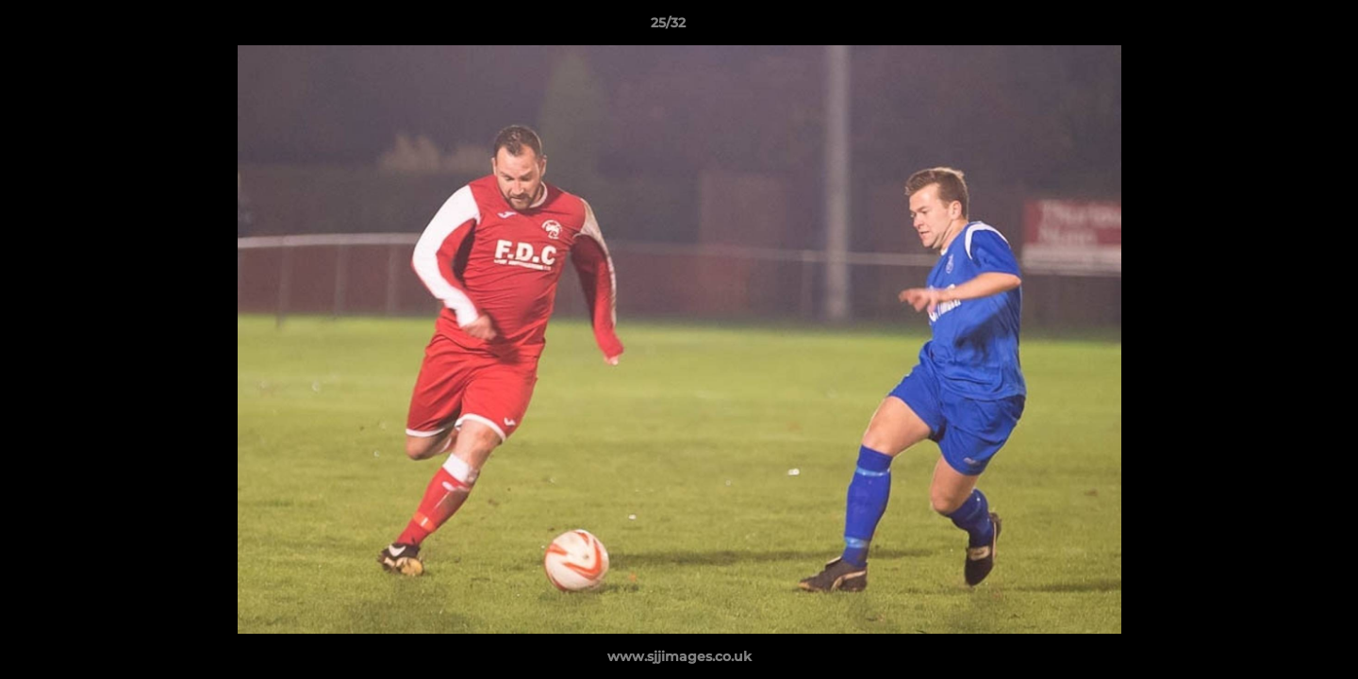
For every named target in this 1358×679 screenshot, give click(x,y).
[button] (1278, 27)
